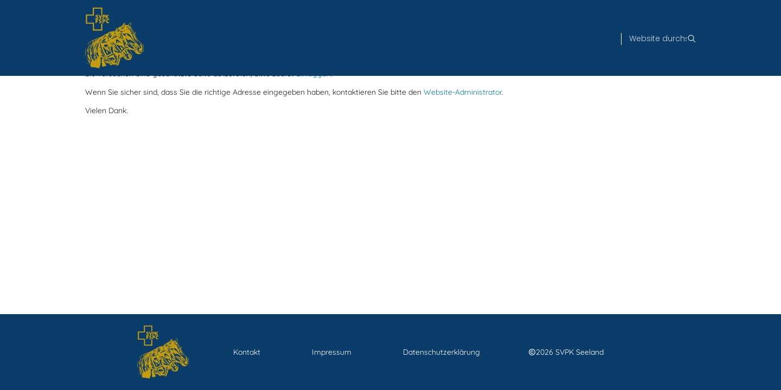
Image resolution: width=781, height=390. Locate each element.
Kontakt (246, 352)
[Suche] (658, 39)
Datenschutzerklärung (441, 352)
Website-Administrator (463, 92)
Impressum (331, 352)
